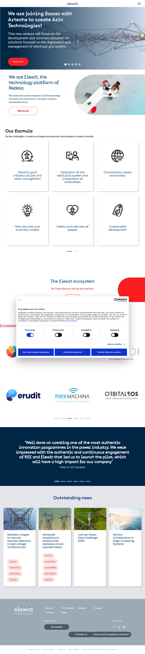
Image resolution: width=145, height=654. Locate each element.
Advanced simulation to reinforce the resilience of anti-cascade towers (53, 541)
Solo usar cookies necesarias (36, 352)
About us (49, 608)
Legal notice (34, 649)
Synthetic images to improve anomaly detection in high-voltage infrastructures (19, 541)
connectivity (15, 568)
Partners (82, 608)
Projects (98, 608)
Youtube (123, 627)
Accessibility (74, 649)
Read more (18, 61)
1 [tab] (55, 419)
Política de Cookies (68, 321)
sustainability (50, 568)
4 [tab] (74, 419)
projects (13, 562)
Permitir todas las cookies (109, 352)
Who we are (23, 111)
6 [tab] (87, 419)
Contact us (81, 634)
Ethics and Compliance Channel (111, 634)
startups (13, 580)
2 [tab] (62, 419)
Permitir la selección (72, 352)
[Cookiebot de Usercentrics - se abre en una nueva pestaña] (116, 300)
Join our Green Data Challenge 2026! (88, 537)
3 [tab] (68, 419)
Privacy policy (48, 649)
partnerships (15, 574)
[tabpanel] (72, 373)
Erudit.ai (23, 395)
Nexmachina (72, 395)
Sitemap (61, 649)
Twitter (113, 627)
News (64, 612)
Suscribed (56, 627)
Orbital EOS (121, 395)
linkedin (118, 627)
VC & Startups (68, 608)
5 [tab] (80, 419)
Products (49, 612)
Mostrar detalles (114, 344)
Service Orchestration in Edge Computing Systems (123, 539)
